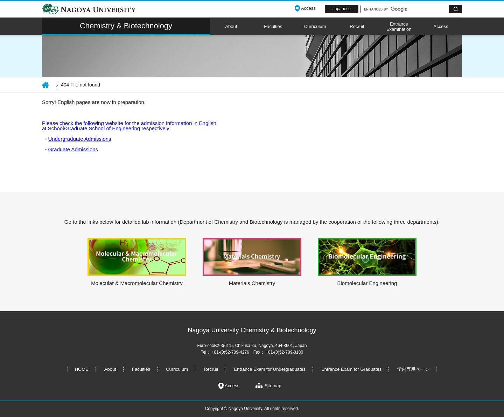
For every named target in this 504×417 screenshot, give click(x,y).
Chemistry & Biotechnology (126, 25)
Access (441, 26)
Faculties (273, 26)
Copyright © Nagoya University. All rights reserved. (252, 408)
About (231, 26)
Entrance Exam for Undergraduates (270, 369)
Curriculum (315, 26)
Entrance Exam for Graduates (351, 369)
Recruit (357, 26)
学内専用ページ (413, 369)
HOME (82, 369)
